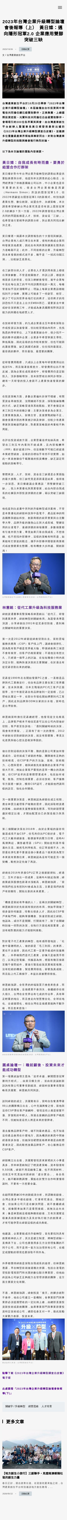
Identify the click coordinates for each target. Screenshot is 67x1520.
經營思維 (33, 1406)
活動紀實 (25, 49)
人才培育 (47, 1406)
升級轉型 (20, 1406)
